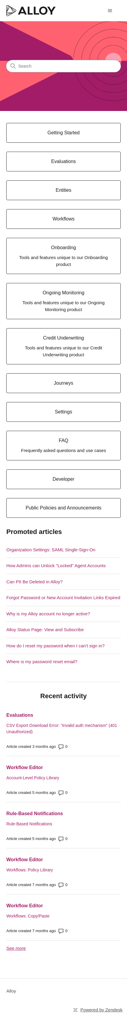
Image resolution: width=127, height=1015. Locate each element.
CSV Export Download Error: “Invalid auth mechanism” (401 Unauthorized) (61, 728)
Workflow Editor (24, 767)
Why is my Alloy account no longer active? (48, 613)
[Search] (63, 66)
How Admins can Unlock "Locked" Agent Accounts (56, 565)
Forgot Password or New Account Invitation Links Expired (63, 597)
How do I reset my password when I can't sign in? (55, 645)
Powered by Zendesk (101, 1009)
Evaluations (19, 715)
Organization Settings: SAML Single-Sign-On (50, 549)
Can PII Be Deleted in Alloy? (34, 581)
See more (16, 948)
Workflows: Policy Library (29, 870)
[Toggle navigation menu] (110, 11)
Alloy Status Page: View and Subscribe (45, 629)
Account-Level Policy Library (32, 777)
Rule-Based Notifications (34, 813)
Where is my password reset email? (41, 661)
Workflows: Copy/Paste (27, 916)
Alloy (11, 990)
